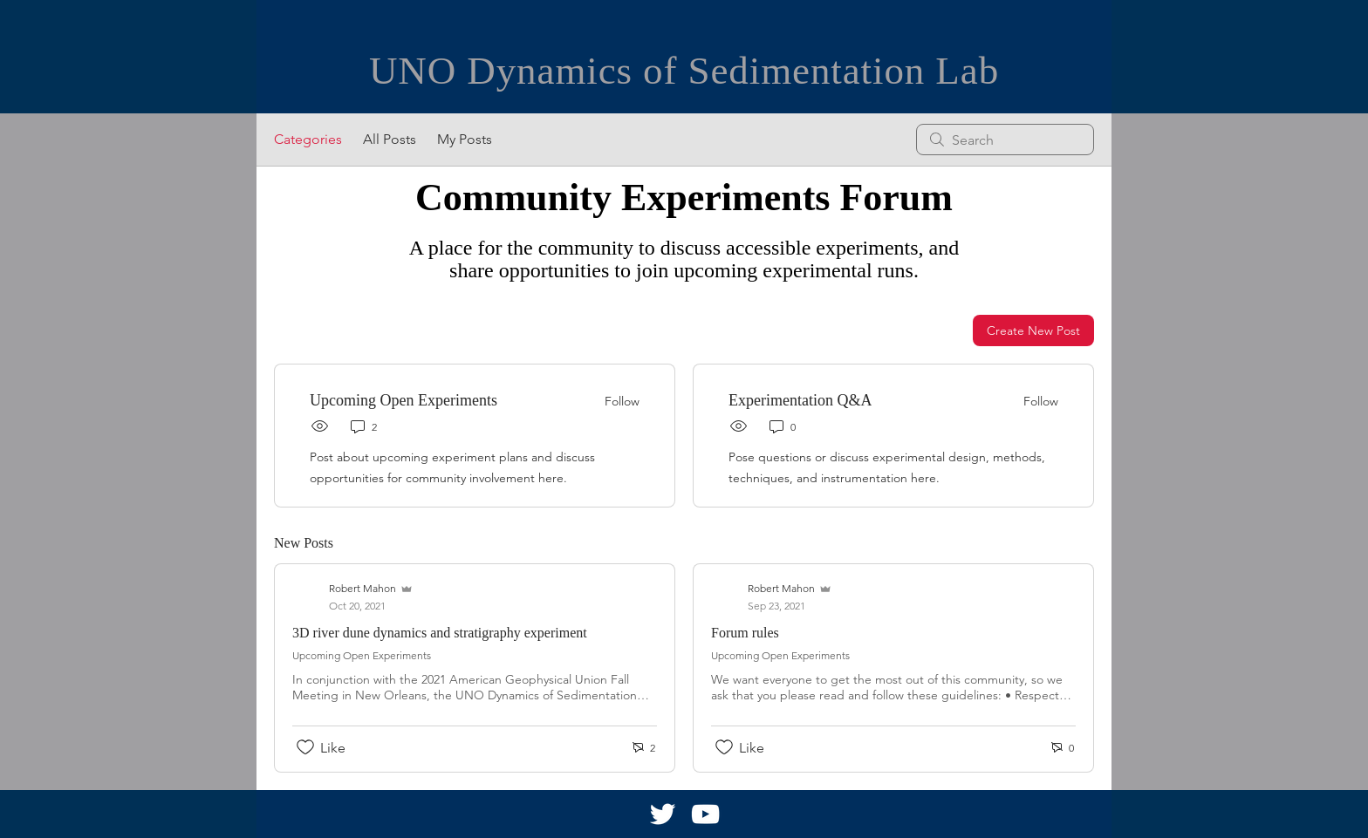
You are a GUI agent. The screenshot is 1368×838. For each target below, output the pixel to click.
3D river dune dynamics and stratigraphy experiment (439, 632)
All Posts (389, 139)
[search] (1005, 139)
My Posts (464, 139)
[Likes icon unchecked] (305, 747)
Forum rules (745, 632)
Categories (308, 139)
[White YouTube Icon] (705, 814)
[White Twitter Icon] (663, 814)
